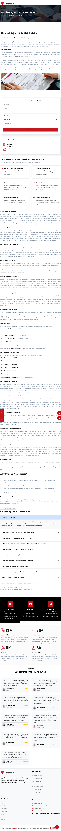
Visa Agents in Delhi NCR (10, 357)
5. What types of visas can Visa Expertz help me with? (17, 549)
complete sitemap (11, 377)
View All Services (36, 792)
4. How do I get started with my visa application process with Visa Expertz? (24, 544)
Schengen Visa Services (10, 338)
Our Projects (4, 811)
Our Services (4, 808)
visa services (9, 348)
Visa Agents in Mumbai (10, 361)
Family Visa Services (9, 342)
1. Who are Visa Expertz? (9, 517)
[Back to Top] (57, 827)
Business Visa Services (10, 332)
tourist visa (20, 318)
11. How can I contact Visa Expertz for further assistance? (18, 583)
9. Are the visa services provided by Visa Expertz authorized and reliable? (23, 572)
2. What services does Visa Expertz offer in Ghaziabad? (18, 532)
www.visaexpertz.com (39, 811)
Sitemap (3, 819)
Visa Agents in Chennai (10, 370)
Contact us (4, 817)
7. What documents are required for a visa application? (18, 560)
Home (4, 15)
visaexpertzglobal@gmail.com (14, 151)
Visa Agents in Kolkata (10, 374)
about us (21, 348)
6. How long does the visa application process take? (17, 555)
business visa (27, 318)
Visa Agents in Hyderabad (11, 367)
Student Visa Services (9, 335)
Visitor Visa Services (9, 345)
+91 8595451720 (10, 146)
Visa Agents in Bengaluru (10, 364)
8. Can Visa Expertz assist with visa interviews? (15, 566)
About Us (3, 806)
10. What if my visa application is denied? (14, 577)
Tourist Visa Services (9, 329)
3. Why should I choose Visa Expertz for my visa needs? (18, 538)
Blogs (2, 814)
